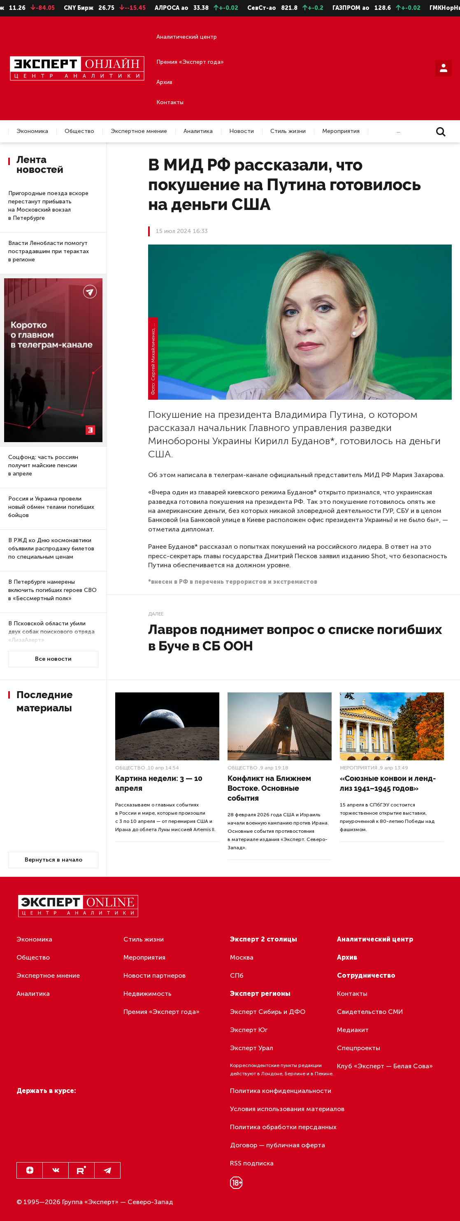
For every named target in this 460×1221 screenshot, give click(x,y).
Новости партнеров (154, 975)
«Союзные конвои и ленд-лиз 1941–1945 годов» (388, 783)
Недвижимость (147, 993)
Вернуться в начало (53, 859)
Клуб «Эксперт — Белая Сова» (385, 1066)
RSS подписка (252, 1163)
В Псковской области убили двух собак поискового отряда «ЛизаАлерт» (51, 631)
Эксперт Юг (248, 1030)
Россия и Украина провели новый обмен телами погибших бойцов (51, 507)
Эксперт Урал (251, 1048)
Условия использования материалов (287, 1109)
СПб (237, 975)
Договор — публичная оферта (277, 1145)
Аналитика (198, 131)
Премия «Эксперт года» (190, 61)
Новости (241, 131)
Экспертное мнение (139, 131)
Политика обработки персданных (283, 1127)
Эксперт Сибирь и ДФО (267, 1012)
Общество (79, 131)
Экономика (32, 131)
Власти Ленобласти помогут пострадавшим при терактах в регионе (48, 251)
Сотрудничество (366, 975)
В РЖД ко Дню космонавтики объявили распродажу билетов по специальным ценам (51, 548)
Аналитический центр (186, 36)
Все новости (53, 658)
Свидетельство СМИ (370, 1012)
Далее (155, 614)
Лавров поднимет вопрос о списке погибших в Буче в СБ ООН (295, 637)
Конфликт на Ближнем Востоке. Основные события (269, 788)
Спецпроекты (358, 1048)
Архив (164, 82)
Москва (241, 957)
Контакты (170, 102)
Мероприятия (341, 131)
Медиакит (353, 1030)
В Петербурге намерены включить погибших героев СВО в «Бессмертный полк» (52, 590)
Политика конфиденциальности (280, 1091)
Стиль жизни (288, 131)
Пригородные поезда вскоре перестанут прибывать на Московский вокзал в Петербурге (48, 205)
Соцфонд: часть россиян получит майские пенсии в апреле (43, 465)
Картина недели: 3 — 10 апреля (158, 783)
